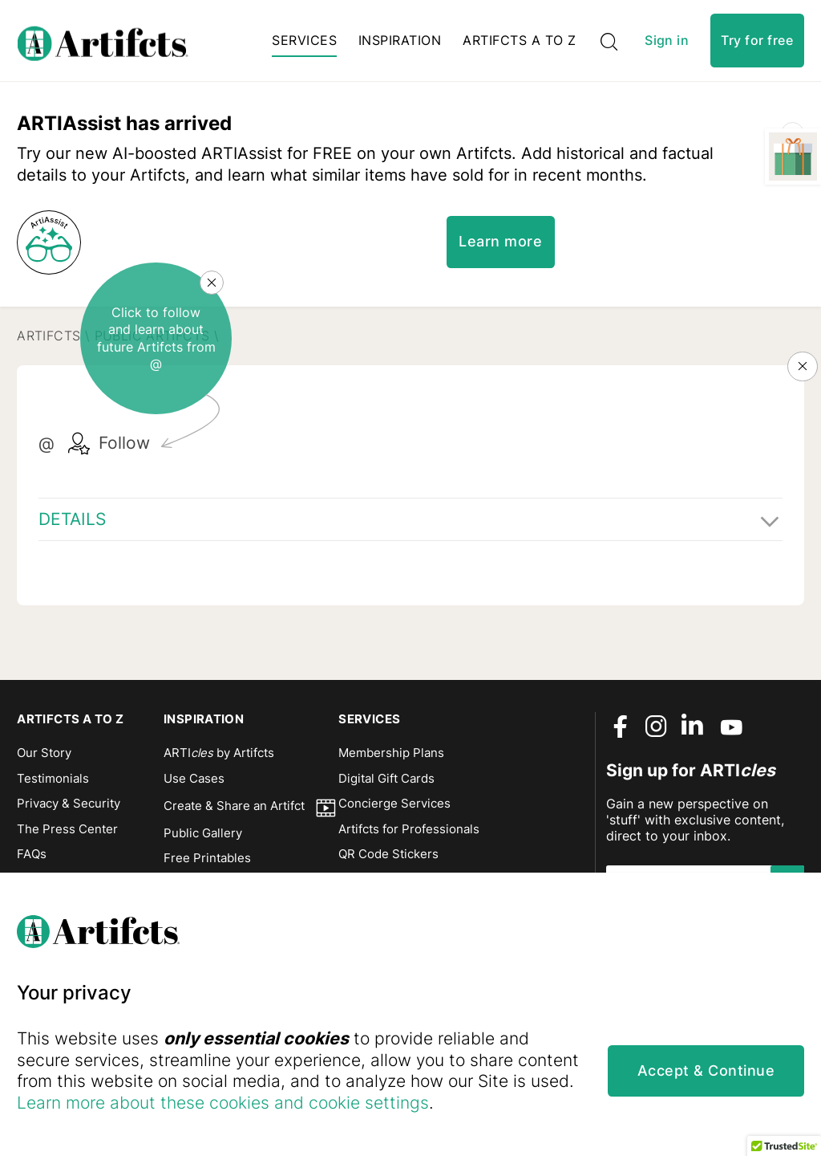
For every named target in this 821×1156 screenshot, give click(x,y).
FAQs (32, 860)
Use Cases (194, 785)
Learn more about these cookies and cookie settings (324, 1102)
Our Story (44, 759)
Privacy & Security (68, 810)
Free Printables (207, 864)
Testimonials (53, 785)
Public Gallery (203, 839)
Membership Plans (391, 759)
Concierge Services (394, 810)
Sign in (667, 43)
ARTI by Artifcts (219, 759)
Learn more (502, 274)
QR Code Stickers (388, 860)
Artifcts (48, 368)
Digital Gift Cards (386, 785)
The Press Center (67, 835)
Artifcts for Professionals (408, 835)
